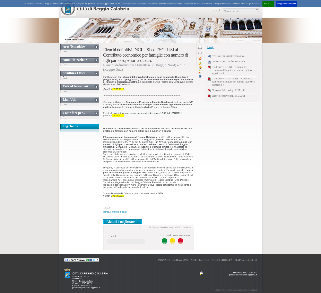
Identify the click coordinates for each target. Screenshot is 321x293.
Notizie (82, 40)
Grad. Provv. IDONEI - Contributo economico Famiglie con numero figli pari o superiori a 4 (233, 70)
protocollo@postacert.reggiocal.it (86, 287)
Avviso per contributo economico (228, 56)
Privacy (164, 259)
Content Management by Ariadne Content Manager (236, 290)
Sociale (124, 212)
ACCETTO (268, 3)
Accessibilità (221, 259)
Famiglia (114, 212)
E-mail (112, 235)
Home (74, 40)
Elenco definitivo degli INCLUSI (228, 90)
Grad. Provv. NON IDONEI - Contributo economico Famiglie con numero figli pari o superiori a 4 (233, 81)
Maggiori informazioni (286, 3)
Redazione (180, 259)
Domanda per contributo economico (229, 61)
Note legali (200, 259)
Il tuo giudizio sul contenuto (175, 235)
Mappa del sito (246, 259)
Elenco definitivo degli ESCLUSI (228, 95)
